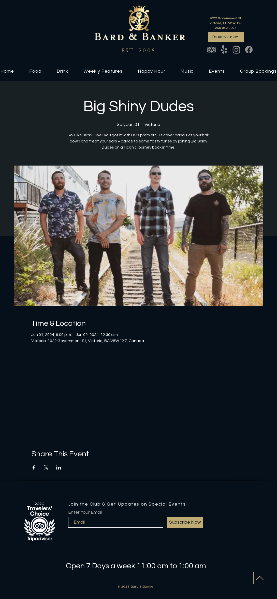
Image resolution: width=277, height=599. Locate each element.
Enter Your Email (85, 512)
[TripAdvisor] (211, 50)
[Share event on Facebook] (33, 467)
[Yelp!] (224, 50)
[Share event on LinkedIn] (58, 467)
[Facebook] (249, 50)
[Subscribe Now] (185, 522)
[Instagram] (236, 50)
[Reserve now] (226, 37)
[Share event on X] (46, 467)
